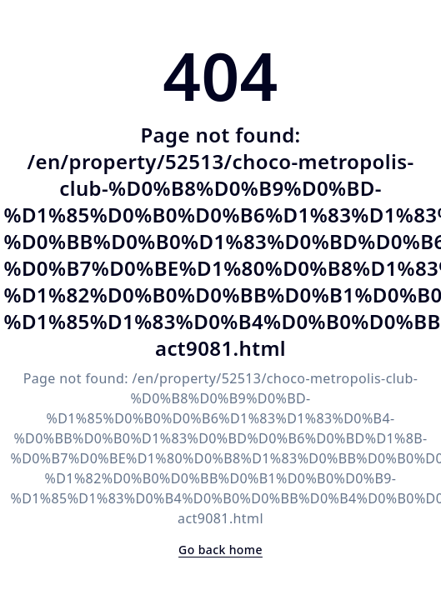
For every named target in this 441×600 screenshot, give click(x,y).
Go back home (220, 550)
